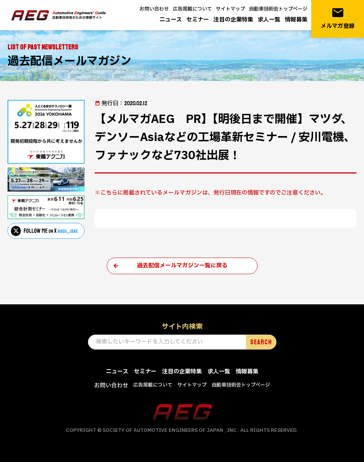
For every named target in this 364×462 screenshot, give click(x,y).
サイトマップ (230, 9)
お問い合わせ (154, 9)
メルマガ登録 (337, 18)
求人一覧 (269, 19)
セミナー (197, 19)
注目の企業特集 (233, 19)
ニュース (171, 19)
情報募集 (296, 19)
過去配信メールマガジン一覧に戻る (182, 265)
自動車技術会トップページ (278, 9)
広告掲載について (192, 9)
